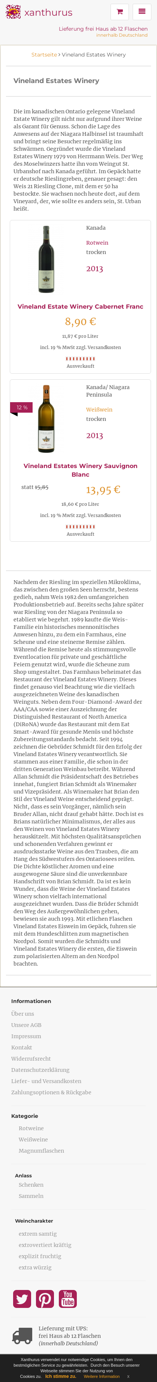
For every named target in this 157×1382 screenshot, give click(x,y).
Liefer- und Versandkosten (46, 1081)
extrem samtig (38, 1233)
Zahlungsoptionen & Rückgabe (51, 1092)
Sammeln (31, 1196)
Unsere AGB (26, 1025)
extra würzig (35, 1267)
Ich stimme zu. (60, 1376)
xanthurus (48, 12)
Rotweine (31, 1128)
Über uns (22, 1013)
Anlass (23, 1175)
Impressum (26, 1036)
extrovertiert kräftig (45, 1245)
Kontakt (21, 1047)
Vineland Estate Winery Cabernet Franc (80, 306)
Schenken (31, 1184)
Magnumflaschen (41, 1150)
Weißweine (33, 1139)
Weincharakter (34, 1221)
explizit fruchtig (40, 1256)
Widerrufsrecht (31, 1058)
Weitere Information (102, 1376)
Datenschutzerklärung (40, 1070)
